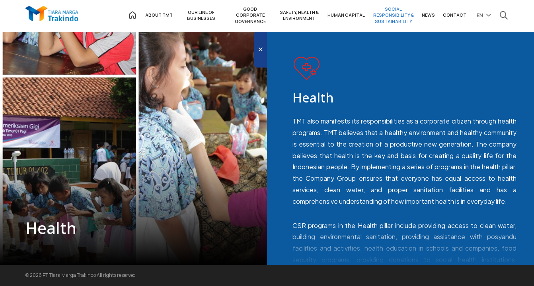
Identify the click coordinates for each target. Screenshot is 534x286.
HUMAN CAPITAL (346, 15)
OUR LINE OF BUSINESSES (201, 15)
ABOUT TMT (159, 15)
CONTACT (454, 15)
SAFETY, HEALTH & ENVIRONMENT (299, 15)
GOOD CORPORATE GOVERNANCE (250, 15)
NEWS (428, 15)
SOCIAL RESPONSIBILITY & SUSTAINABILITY (393, 15)
